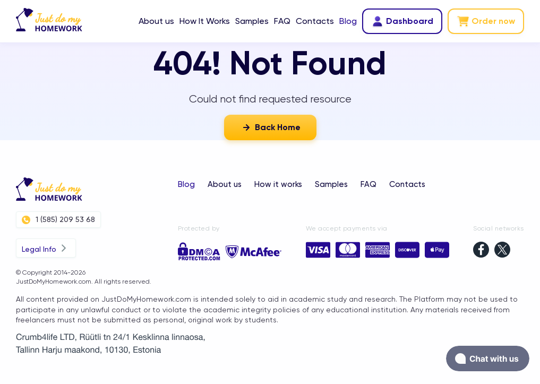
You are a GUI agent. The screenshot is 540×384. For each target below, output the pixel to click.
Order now (486, 21)
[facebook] (481, 251)
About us (156, 21)
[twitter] (502, 251)
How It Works (204, 21)
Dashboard (402, 21)
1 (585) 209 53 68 (58, 219)
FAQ (282, 21)
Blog (348, 21)
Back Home (270, 127)
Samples (252, 21)
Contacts (315, 21)
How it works (278, 184)
